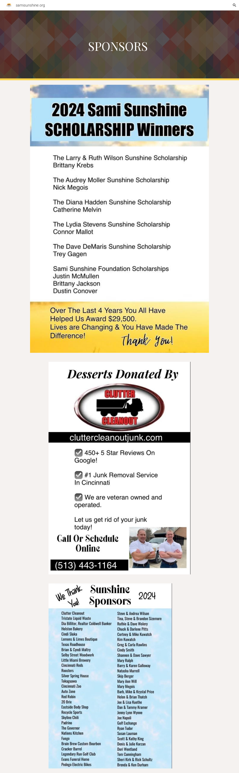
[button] (234, 5)
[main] (119, 45)
